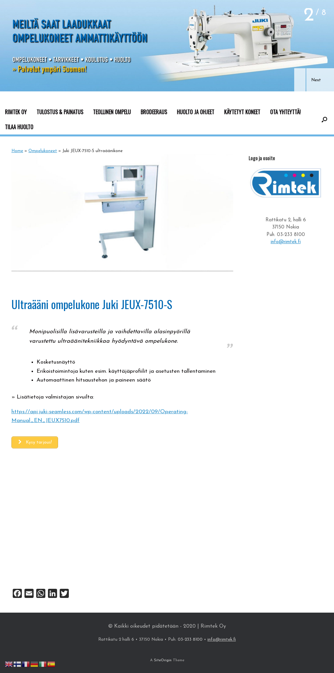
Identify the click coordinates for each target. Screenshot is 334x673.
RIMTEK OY (16, 112)
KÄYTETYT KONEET (242, 112)
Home (17, 151)
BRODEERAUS (154, 112)
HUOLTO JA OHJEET (195, 112)
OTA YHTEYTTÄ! (285, 112)
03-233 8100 (291, 234)
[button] (300, 79)
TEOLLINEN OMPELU (112, 112)
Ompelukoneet (42, 151)
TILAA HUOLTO (19, 127)
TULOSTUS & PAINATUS (60, 112)
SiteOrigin (163, 660)
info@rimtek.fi (286, 242)
